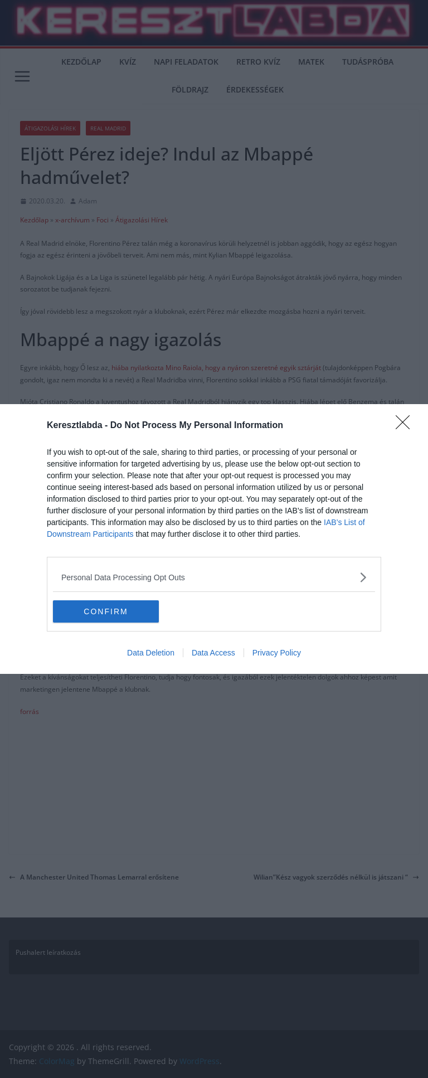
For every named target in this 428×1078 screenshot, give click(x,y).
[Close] (406, 425)
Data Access (213, 652)
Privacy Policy (276, 652)
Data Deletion (150, 652)
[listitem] (214, 577)
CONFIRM (106, 611)
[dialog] (214, 539)
